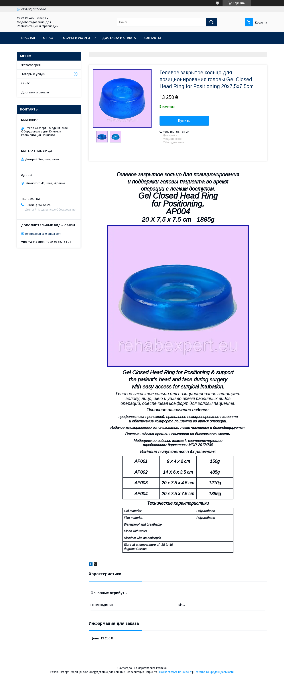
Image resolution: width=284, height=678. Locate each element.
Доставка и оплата (119, 37)
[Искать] (211, 22)
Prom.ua (161, 668)
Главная (28, 37)
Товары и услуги (75, 37)
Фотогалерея (31, 65)
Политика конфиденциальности (213, 672)
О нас (48, 37)
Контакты (152, 37)
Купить (184, 120)
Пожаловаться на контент (175, 672)
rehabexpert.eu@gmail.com (43, 233)
